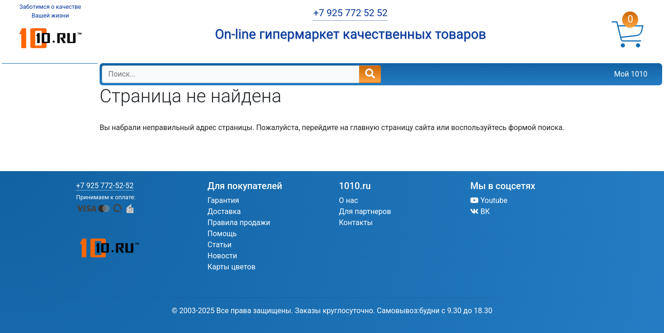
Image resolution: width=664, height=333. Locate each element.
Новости (222, 255)
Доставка (224, 211)
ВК (480, 211)
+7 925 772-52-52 (105, 185)
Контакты (356, 222)
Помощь (222, 233)
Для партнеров (365, 211)
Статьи (219, 244)
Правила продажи (239, 222)
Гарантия (223, 200)
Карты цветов (231, 266)
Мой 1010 (630, 74)
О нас (348, 200)
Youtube (489, 200)
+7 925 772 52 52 (350, 12)
